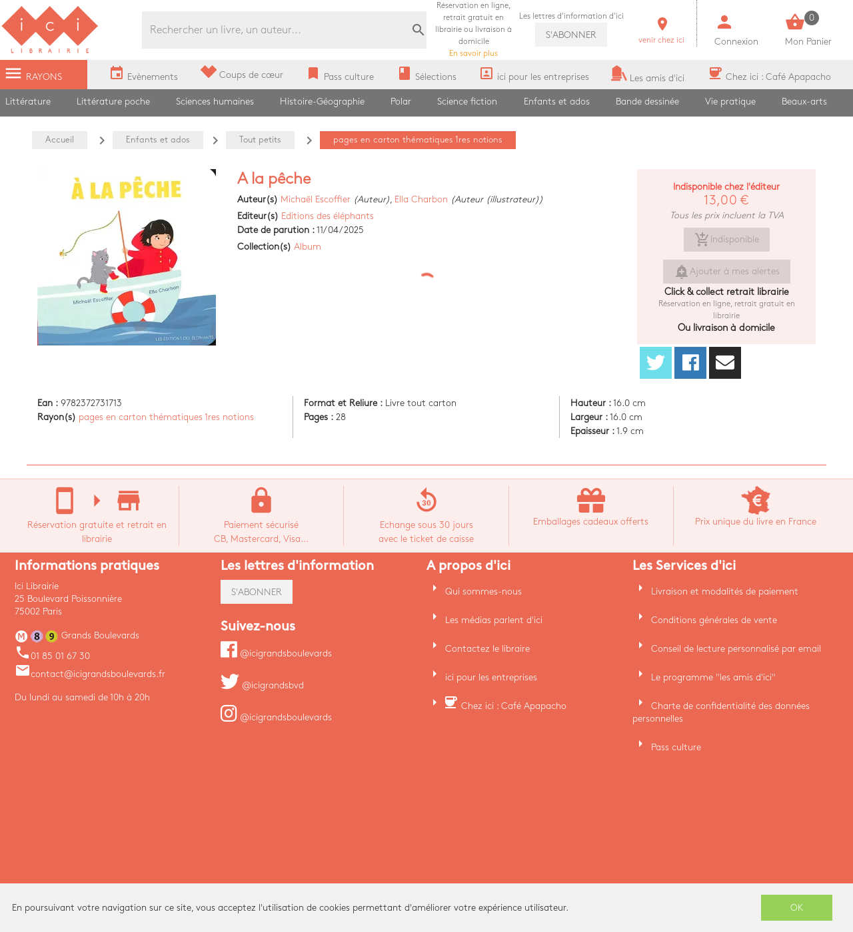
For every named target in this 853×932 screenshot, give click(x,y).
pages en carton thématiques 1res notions (166, 417)
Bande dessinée (647, 101)
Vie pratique (730, 101)
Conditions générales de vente (714, 620)
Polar (401, 101)
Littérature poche (113, 101)
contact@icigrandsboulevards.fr (90, 674)
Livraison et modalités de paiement (724, 591)
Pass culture (676, 747)
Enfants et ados (557, 101)
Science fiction (467, 101)
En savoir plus (473, 29)
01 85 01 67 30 (52, 656)
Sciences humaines (215, 101)
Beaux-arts (804, 101)
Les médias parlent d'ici (493, 620)
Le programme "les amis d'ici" (713, 677)
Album (307, 246)
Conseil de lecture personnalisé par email (736, 648)
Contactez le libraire (487, 648)
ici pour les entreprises (491, 677)
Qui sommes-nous (483, 591)
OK (797, 907)
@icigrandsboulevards (276, 653)
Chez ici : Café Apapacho (513, 706)
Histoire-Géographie (322, 101)
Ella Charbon (421, 199)
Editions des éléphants (327, 216)
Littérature (28, 101)
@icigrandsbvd (262, 685)
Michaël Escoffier (316, 199)
